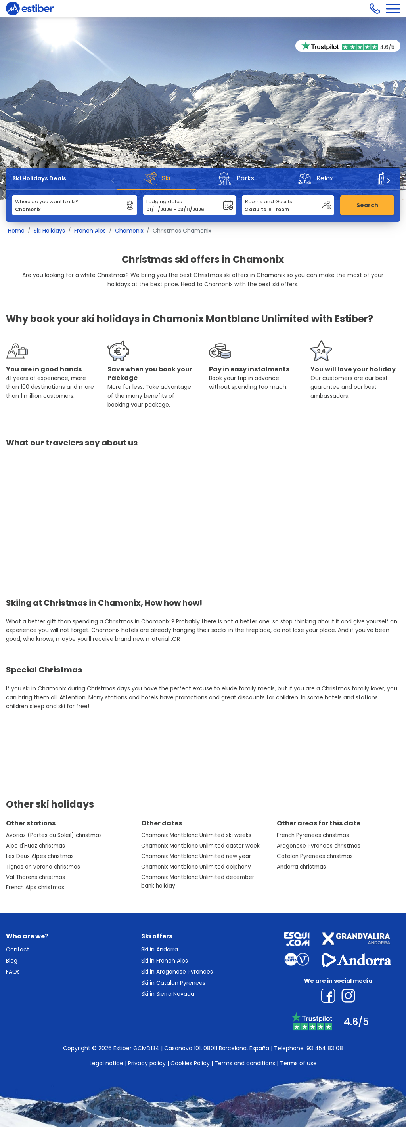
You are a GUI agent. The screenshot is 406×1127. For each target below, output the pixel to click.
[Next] (388, 181)
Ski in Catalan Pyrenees (173, 983)
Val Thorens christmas (35, 877)
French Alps (90, 231)
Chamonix (129, 231)
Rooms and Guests (268, 201)
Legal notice (106, 1063)
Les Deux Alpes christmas (40, 856)
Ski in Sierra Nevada (167, 994)
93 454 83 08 (324, 1048)
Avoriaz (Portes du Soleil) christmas (54, 835)
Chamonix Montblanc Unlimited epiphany (196, 867)
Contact (17, 949)
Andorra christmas (301, 867)
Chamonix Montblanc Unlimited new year (196, 856)
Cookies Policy (190, 1063)
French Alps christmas (35, 887)
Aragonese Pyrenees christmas (318, 846)
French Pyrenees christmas (313, 835)
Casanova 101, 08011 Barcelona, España (216, 1048)
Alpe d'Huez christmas (35, 846)
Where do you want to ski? (46, 201)
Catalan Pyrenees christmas (315, 856)
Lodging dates (164, 201)
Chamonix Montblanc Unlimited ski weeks (196, 835)
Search (367, 205)
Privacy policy (147, 1063)
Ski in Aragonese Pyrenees (177, 972)
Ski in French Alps (164, 961)
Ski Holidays (49, 231)
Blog (11, 961)
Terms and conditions (244, 1063)
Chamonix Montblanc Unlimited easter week (200, 846)
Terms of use (298, 1063)
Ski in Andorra (159, 949)
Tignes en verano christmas (43, 867)
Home (16, 231)
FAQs (13, 972)
